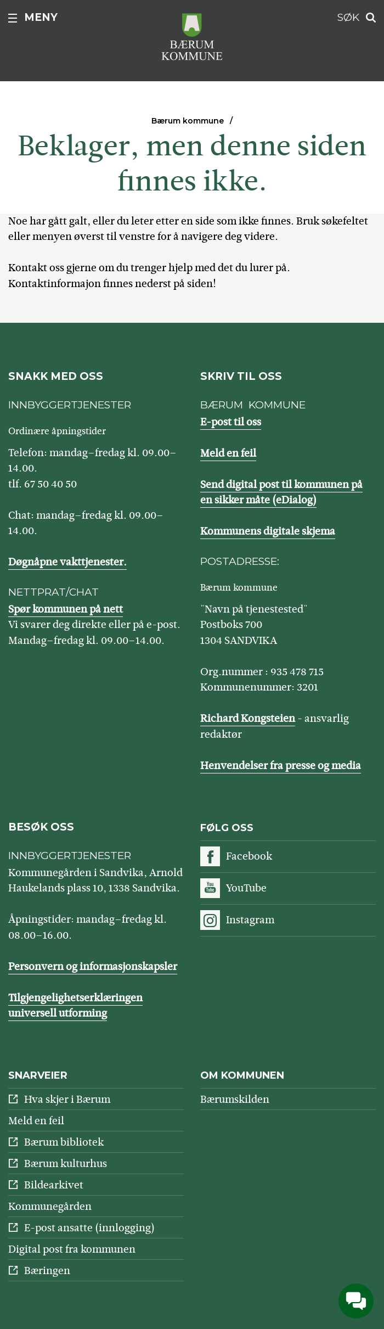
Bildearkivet (53, 1184)
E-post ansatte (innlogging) (89, 1227)
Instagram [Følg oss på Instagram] (250, 919)
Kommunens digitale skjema (267, 531)
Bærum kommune (187, 121)
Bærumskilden (234, 1099)
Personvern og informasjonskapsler (92, 966)
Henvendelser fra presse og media (280, 765)
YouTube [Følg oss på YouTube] (246, 888)
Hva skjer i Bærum (67, 1099)
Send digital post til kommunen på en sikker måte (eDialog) (281, 492)
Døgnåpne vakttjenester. (67, 561)
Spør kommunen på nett (65, 609)
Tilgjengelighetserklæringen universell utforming (75, 1005)
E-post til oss (230, 421)
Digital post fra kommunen (71, 1249)
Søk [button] (348, 17)
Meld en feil (228, 453)
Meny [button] (41, 17)
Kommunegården (50, 1206)
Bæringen (47, 1270)
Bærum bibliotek (64, 1142)
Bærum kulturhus (65, 1163)
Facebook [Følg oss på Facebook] (249, 856)
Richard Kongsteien (247, 718)
